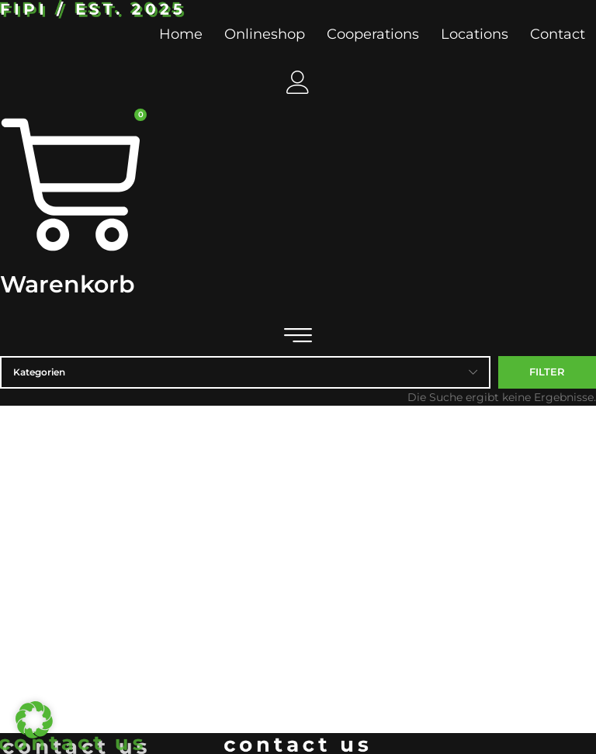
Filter (547, 371)
